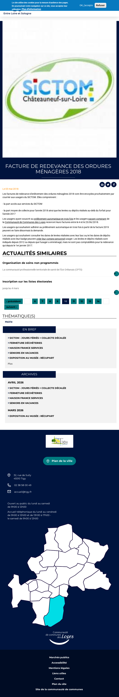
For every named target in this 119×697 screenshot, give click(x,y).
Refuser (100, 4)
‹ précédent (13, 301)
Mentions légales (59, 668)
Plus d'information (31, 8)
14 (98, 301)
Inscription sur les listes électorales (27, 281)
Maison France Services (26, 347)
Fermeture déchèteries (26, 342)
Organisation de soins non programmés (30, 262)
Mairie (9, 321)
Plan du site (59, 684)
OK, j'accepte (86, 4)
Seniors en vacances (24, 352)
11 (74, 301)
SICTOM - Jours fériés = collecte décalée (38, 337)
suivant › (11, 306)
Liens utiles (59, 673)
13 (90, 301)
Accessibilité (59, 662)
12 (82, 301)
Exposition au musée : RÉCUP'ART (32, 357)
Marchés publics (59, 657)
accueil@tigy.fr (23, 491)
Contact (59, 678)
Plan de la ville (62, 461)
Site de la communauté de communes (59, 689)
